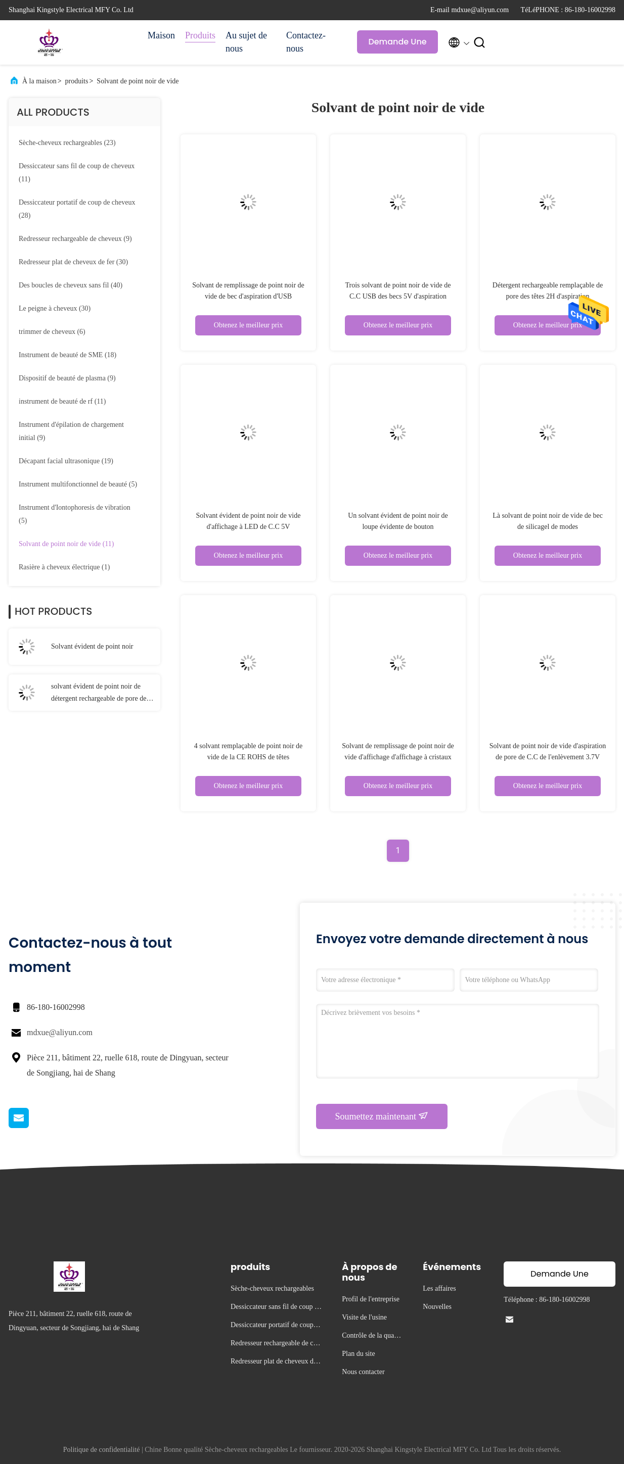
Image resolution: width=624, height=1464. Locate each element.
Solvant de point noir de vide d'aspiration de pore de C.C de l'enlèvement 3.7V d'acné (547, 757)
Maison (161, 35)
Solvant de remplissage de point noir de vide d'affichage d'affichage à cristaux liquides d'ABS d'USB (398, 757)
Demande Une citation (397, 45)
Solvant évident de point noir (92, 646)
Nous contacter (363, 1372)
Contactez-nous (306, 42)
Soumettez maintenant (382, 1115)
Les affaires (439, 1288)
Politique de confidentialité (101, 1449)
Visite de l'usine (364, 1317)
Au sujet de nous (246, 42)
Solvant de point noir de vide (138, 81)
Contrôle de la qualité (371, 1337)
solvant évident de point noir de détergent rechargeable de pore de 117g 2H (98, 693)
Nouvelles (437, 1306)
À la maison (39, 81)
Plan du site (358, 1353)
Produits (200, 35)
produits (76, 81)
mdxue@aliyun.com (60, 1032)
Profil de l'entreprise (370, 1299)
